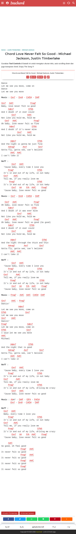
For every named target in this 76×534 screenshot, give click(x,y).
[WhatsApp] (31, 519)
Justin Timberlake (10, 513)
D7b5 (30, 109)
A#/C (11, 103)
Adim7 (11, 109)
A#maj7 (11, 147)
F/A (27, 187)
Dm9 (20, 97)
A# (20, 187)
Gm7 (13, 97)
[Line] (43, 519)
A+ (7, 527)
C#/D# (29, 97)
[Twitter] (20, 519)
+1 (54, 527)
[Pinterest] (55, 519)
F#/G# (37, 399)
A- (22, 527)
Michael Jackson (28, 513)
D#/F (37, 97)
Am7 (25, 147)
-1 (68, 527)
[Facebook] (8, 519)
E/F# (29, 399)
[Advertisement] (38, 28)
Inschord (39, 532)
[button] (66, 519)
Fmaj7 (33, 103)
